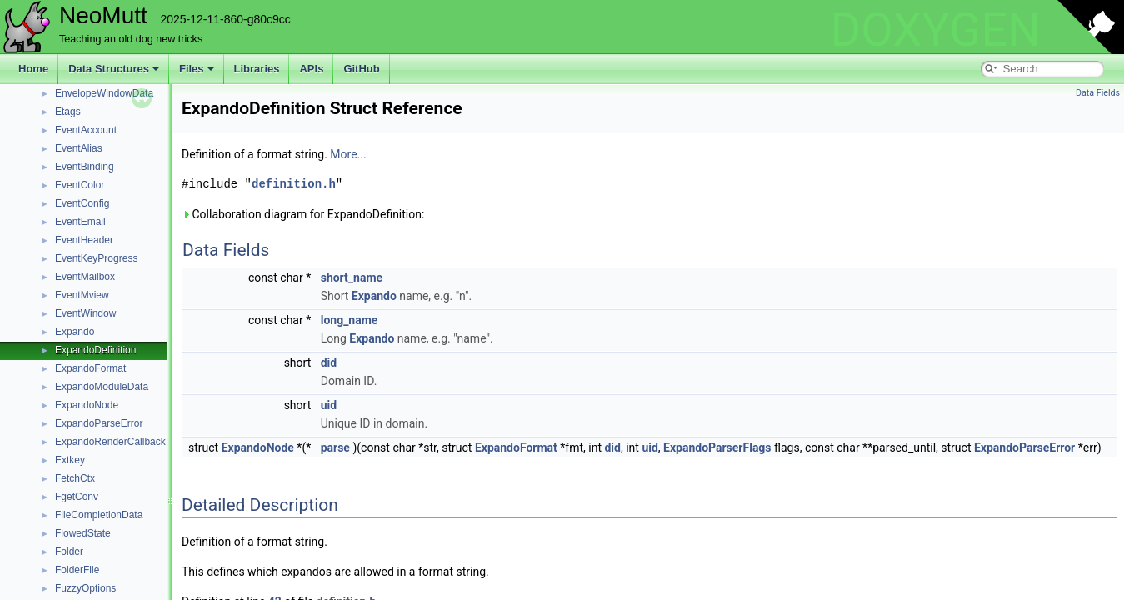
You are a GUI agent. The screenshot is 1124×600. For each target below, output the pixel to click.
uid (329, 405)
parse (335, 447)
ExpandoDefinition (95, 350)
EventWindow (85, 313)
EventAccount (86, 130)
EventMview (82, 295)
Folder (69, 552)
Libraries (257, 68)
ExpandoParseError (98, 423)
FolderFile (77, 570)
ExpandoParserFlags (717, 447)
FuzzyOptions (85, 588)
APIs (311, 68)
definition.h (294, 184)
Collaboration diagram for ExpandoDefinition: (303, 214)
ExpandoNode (86, 405)
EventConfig (82, 203)
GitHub (361, 68)
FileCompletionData (98, 515)
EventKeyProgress (96, 258)
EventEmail (80, 222)
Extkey (70, 460)
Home (33, 68)
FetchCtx (75, 478)
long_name (349, 320)
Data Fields (1098, 93)
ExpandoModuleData (101, 386)
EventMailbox (85, 276)
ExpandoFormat (90, 368)
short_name (351, 277)
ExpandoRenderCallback (110, 442)
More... (348, 154)
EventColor (79, 185)
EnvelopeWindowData (104, 93)
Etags (68, 112)
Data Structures (113, 68)
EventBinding (84, 166)
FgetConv (76, 496)
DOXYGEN (935, 30)
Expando (74, 332)
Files (196, 68)
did (329, 362)
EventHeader (84, 240)
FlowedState (83, 533)
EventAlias (78, 148)
